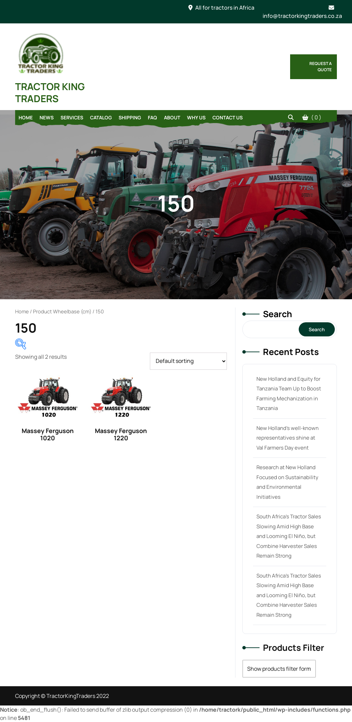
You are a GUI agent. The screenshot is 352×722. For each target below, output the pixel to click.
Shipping (130, 117)
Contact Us (227, 117)
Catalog (101, 117)
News (47, 117)
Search (277, 314)
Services (71, 117)
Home (26, 117)
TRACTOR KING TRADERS (50, 92)
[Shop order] (188, 361)
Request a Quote (320, 67)
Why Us (196, 117)
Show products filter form (279, 668)
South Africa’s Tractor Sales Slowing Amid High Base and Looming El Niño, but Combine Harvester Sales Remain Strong (288, 536)
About (172, 117)
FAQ (152, 117)
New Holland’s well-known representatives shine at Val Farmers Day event (287, 437)
